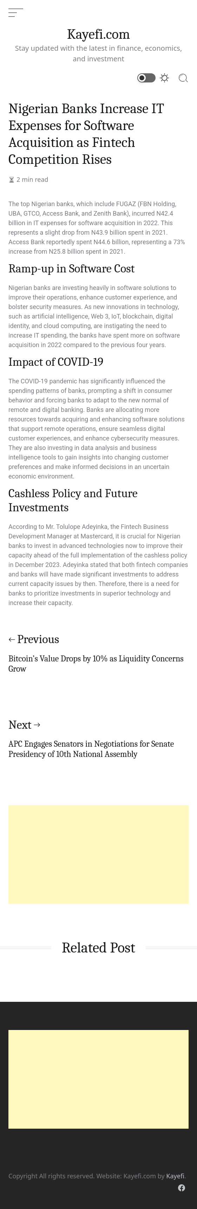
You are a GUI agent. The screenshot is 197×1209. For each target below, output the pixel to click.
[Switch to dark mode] (153, 78)
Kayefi (175, 1176)
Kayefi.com (98, 34)
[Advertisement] (98, 854)
